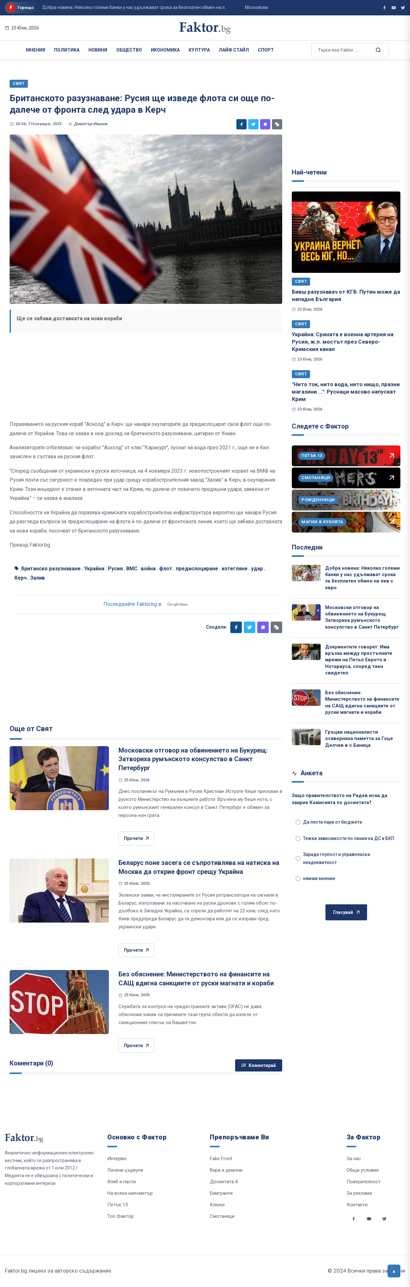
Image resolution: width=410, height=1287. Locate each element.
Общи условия (363, 1170)
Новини (97, 50)
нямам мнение (315, 878)
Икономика (165, 50)
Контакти (357, 1205)
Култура (199, 50)
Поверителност (364, 1182)
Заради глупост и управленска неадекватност (333, 858)
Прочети (136, 839)
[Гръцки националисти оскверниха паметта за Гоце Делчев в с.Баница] (306, 737)
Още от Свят (31, 729)
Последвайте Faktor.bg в (146, 604)
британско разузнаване (51, 569)
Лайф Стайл (234, 50)
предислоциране (197, 569)
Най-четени (309, 172)
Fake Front (221, 1158)
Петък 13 (117, 1205)
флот (165, 569)
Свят (301, 281)
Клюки (217, 1205)
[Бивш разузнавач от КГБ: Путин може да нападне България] (346, 232)
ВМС (131, 569)
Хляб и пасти (121, 1182)
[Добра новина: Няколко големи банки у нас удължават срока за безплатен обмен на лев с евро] (306, 573)
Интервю (117, 1158)
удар (257, 569)
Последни (307, 547)
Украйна (94, 569)
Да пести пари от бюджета (329, 822)
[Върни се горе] (394, 1271)
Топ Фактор (120, 1216)
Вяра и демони (226, 1170)
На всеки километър (130, 1193)
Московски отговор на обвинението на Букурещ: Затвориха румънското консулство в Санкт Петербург (193, 759)
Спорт (266, 50)
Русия (115, 569)
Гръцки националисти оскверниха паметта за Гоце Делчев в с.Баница (359, 738)
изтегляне (235, 569)
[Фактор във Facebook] (384, 7)
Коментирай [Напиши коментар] (259, 1065)
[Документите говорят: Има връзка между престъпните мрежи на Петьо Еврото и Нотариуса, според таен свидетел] (306, 652)
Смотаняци (222, 1216)
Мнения (35, 50)
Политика (66, 50)
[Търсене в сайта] (378, 50)
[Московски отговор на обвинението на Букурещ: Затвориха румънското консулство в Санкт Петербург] (59, 778)
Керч (20, 578)
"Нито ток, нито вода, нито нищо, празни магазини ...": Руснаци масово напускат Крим (346, 392)
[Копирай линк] (277, 124)
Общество (129, 50)
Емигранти (221, 1193)
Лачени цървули (125, 1170)
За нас (354, 1158)
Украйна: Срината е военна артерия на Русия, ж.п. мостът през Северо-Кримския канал (342, 342)
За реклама (359, 1193)
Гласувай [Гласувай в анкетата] (346, 912)
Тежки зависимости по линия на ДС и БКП (345, 838)
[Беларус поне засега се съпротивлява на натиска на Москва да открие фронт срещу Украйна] (59, 891)
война (148, 569)
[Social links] (354, 1219)
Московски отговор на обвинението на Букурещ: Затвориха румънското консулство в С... (249, 7)
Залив (37, 578)
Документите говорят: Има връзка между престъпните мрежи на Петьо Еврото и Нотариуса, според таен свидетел (358, 660)
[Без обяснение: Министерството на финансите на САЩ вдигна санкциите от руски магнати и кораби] (59, 1002)
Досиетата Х (224, 1182)
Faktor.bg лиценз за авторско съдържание (58, 1270)
